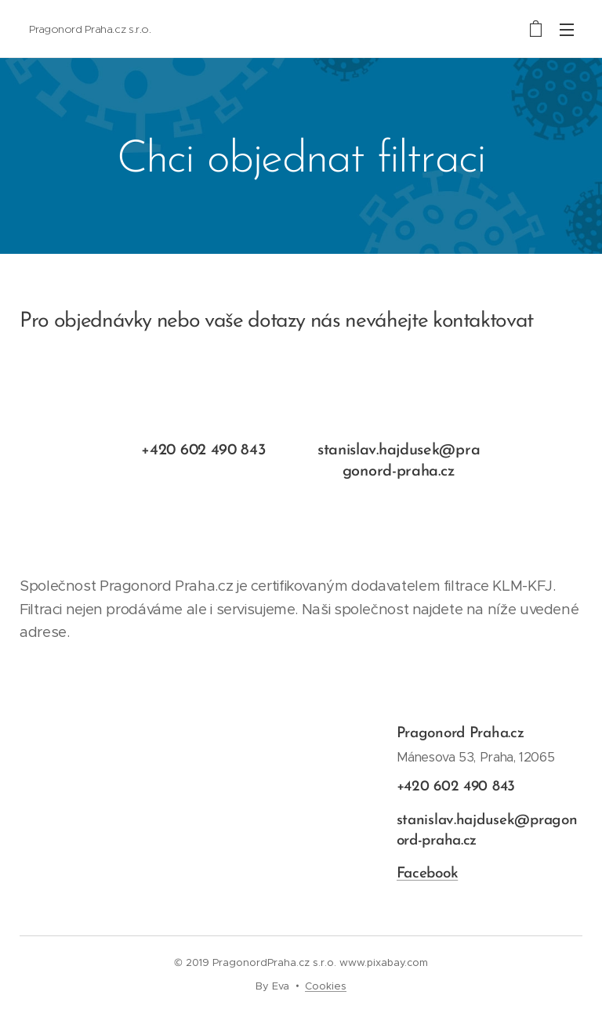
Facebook (427, 874)
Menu (567, 30)
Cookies (325, 986)
